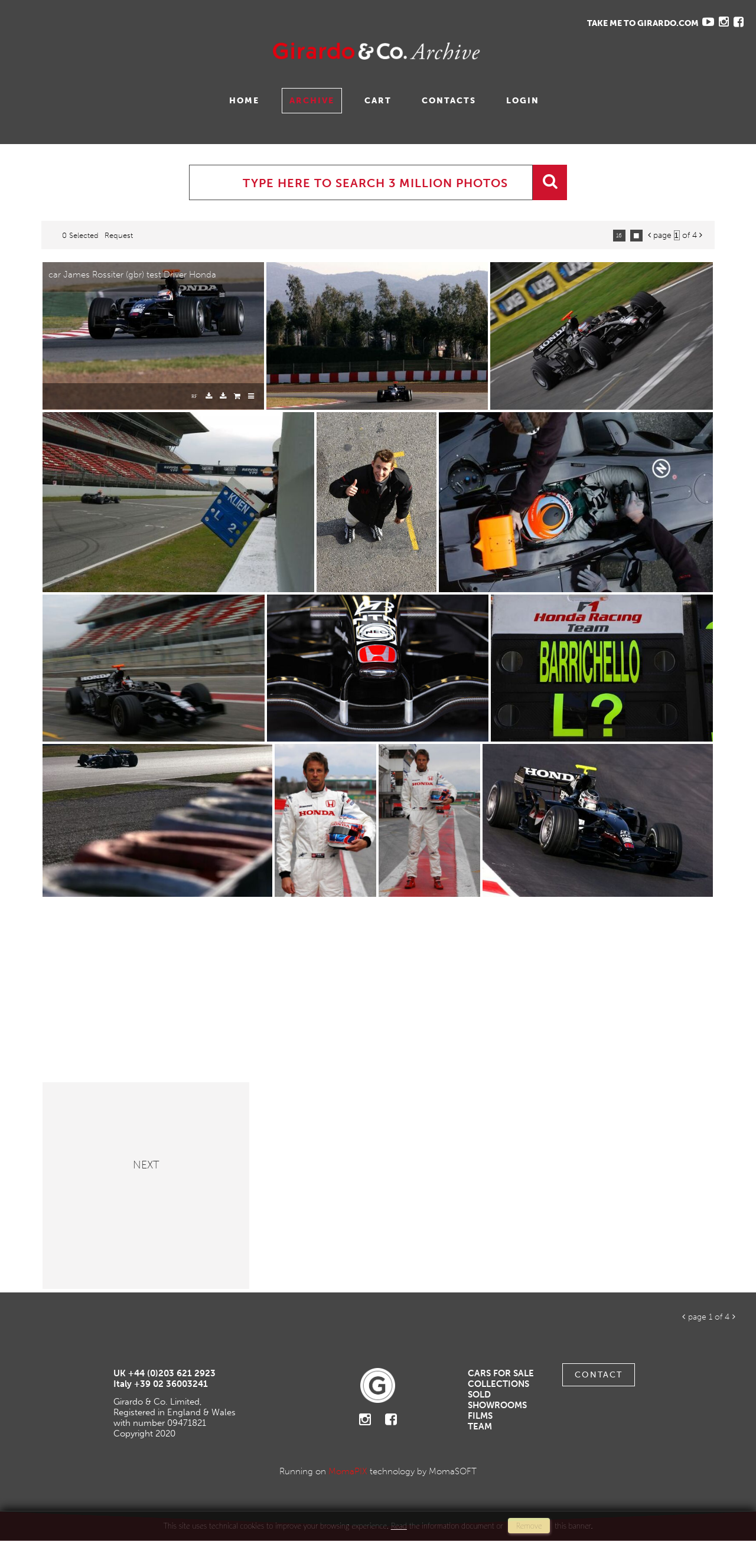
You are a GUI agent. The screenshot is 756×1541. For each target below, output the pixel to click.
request (119, 235)
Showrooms (497, 1405)
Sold (479, 1394)
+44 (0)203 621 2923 (172, 1373)
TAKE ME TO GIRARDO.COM (643, 23)
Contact (599, 1375)
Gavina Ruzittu (128, 51)
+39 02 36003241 (171, 1384)
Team (480, 1426)
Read (399, 1525)
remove (529, 1525)
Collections (498, 1384)
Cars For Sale (501, 1373)
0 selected (80, 235)
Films (480, 1416)
